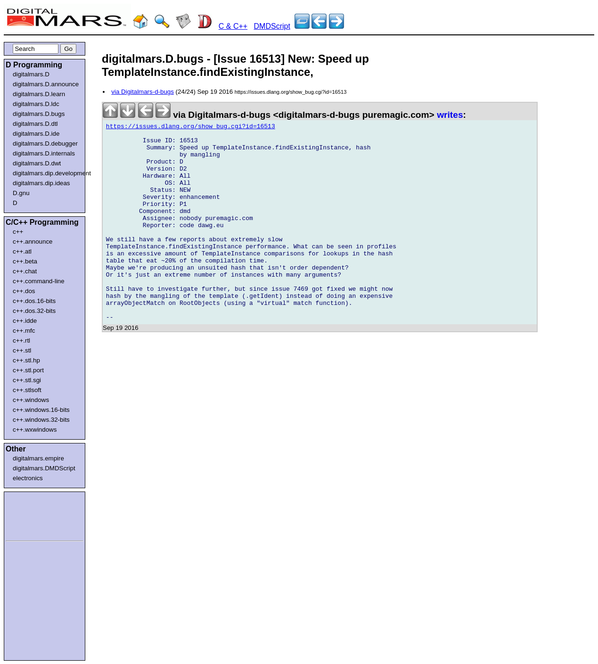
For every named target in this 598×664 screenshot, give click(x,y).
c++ (18, 231)
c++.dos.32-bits (34, 310)
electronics (28, 478)
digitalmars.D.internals (44, 153)
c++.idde (25, 320)
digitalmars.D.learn (39, 94)
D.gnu (21, 193)
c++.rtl (21, 340)
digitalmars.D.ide (36, 133)
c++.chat (25, 271)
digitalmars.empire (38, 458)
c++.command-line (39, 281)
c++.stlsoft (27, 389)
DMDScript (272, 26)
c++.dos (24, 291)
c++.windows (31, 399)
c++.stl (22, 350)
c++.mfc (24, 330)
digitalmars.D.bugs (39, 113)
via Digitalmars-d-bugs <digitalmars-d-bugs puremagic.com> (270, 115)
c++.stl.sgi (27, 380)
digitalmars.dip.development (46, 173)
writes (450, 115)
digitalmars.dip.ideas (41, 183)
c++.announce (33, 241)
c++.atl (22, 251)
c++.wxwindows (35, 429)
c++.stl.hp (26, 360)
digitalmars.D (31, 74)
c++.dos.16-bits (34, 300)
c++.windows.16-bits (41, 409)
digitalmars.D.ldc (36, 103)
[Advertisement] (34, 514)
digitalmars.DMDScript (44, 468)
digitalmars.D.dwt (37, 163)
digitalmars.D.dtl (35, 123)
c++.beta (25, 261)
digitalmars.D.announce (46, 84)
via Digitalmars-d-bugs (142, 91)
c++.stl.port (28, 370)
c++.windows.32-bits (41, 419)
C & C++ (233, 26)
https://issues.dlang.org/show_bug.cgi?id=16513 (190, 127)
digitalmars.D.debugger (45, 143)
